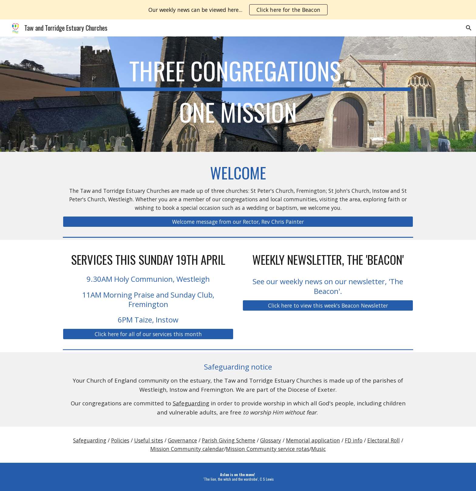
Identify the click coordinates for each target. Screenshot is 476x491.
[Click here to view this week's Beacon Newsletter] (328, 305)
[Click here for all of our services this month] (148, 334)
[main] (238, 94)
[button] (468, 28)
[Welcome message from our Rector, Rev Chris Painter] (238, 221)
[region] (238, 9)
